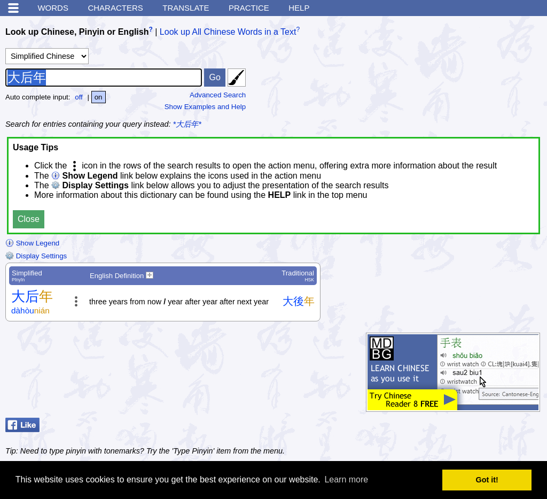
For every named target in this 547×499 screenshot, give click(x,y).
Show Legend (32, 243)
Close (29, 219)
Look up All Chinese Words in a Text (228, 31)
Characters (115, 7)
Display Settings (36, 256)
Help (298, 7)
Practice (249, 7)
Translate (185, 7)
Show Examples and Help (205, 107)
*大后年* (187, 124)
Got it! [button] (487, 479)
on (99, 97)
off (79, 97)
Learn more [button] (346, 479)
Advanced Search (218, 95)
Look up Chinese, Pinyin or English (77, 31)
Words (52, 7)
